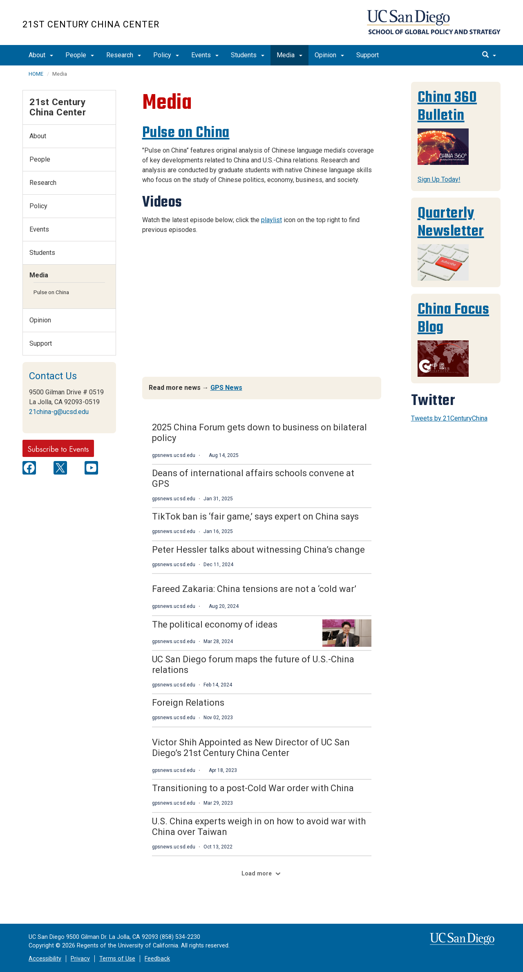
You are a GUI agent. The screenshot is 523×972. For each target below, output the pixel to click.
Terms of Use (117, 958)
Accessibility (45, 958)
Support (367, 55)
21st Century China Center (90, 24)
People (79, 55)
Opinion (329, 55)
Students (247, 55)
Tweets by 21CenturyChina (449, 418)
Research (123, 55)
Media (289, 55)
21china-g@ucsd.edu (59, 412)
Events (205, 55)
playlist (271, 220)
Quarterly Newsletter (451, 222)
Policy (166, 55)
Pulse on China (186, 132)
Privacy (80, 958)
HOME (36, 74)
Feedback (157, 958)
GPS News (226, 388)
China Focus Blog (453, 318)
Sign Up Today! (439, 179)
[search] (489, 55)
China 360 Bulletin (447, 106)
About (41, 55)
